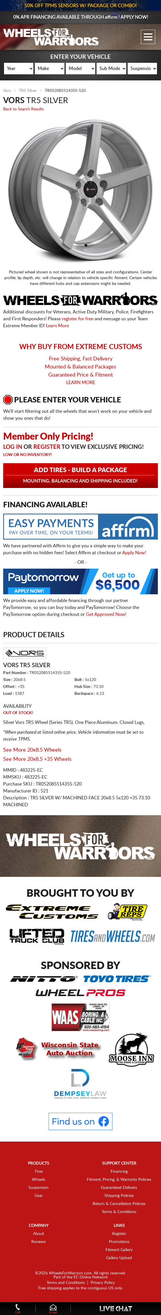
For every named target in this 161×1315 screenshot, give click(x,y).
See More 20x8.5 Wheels (32, 750)
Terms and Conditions (66, 1283)
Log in (12, 447)
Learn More (57, 325)
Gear (38, 1196)
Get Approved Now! (106, 614)
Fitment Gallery (119, 1250)
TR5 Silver (28, 91)
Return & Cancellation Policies (119, 1204)
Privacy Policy (103, 1283)
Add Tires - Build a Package (80, 475)
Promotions (119, 1242)
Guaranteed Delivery (119, 1188)
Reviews (38, 1242)
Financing (119, 1172)
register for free (77, 319)
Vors (7, 91)
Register (46, 447)
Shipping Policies (119, 1196)
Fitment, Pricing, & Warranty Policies (119, 1180)
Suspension (38, 1188)
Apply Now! (134, 552)
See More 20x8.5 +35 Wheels (37, 759)
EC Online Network (91, 1277)
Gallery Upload (119, 1258)
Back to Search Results (23, 109)
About (38, 1234)
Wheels (38, 1180)
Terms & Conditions (119, 1212)
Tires (38, 1172)
